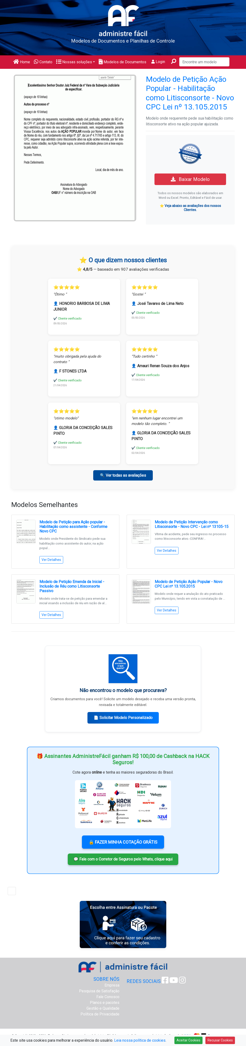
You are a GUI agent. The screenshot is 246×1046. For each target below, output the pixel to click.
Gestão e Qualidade (102, 1008)
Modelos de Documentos (122, 62)
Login (158, 61)
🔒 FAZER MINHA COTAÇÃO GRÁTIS (123, 842)
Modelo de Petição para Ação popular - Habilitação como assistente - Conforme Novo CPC (73, 526)
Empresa (112, 985)
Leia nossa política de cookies (140, 1040)
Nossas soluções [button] (74, 62)
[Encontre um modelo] (204, 61)
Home (21, 62)
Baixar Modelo (190, 179)
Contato (43, 62)
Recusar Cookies (220, 1040)
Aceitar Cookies (188, 1040)
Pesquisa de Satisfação (99, 991)
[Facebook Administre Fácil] (165, 981)
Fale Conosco (107, 997)
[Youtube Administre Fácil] (173, 981)
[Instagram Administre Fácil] (182, 981)
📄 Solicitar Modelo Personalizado (123, 717)
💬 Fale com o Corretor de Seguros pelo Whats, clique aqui (123, 859)
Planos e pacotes (104, 1002)
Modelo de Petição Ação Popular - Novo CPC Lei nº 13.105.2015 (188, 584)
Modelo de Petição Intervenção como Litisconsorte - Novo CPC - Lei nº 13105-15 (191, 524)
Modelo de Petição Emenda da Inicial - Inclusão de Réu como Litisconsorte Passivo (71, 586)
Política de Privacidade (99, 1014)
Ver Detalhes (51, 560)
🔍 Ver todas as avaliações (123, 475)
